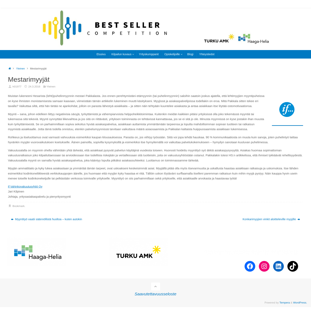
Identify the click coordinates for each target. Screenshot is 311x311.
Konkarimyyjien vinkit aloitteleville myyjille (270, 219)
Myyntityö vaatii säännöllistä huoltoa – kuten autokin (47, 219)
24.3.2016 (34, 86)
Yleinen (20, 68)
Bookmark (18, 206)
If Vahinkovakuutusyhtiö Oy (26, 186)
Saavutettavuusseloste (156, 294)
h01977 (16, 86)
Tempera (284, 302)
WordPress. (300, 302)
